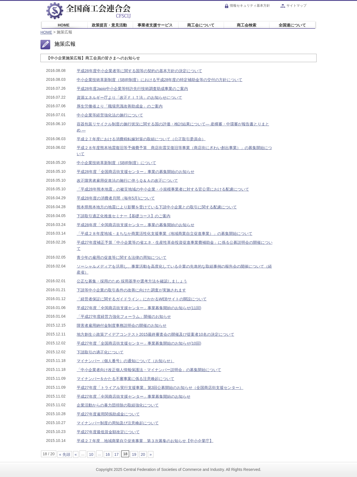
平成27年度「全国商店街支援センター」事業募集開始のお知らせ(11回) (139, 307)
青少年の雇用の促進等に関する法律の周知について (122, 257)
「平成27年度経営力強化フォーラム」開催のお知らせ (124, 316)
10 (91, 454)
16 (107, 454)
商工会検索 (246, 25)
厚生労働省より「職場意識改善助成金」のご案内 (120, 106)
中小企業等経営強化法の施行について (110, 115)
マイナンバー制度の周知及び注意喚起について (118, 423)
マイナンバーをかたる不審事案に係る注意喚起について (125, 378)
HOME (63, 25)
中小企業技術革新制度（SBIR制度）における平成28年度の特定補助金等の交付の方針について (159, 79)
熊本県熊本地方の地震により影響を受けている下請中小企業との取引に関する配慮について (157, 207)
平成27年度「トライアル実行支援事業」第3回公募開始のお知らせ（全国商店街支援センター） (160, 387)
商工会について (200, 25)
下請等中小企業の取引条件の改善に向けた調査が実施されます (131, 290)
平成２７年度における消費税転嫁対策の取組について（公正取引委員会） (141, 139)
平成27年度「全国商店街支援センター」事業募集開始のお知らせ (133, 396)
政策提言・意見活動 (109, 25)
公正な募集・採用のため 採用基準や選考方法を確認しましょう (132, 281)
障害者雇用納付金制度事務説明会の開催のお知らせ (122, 325)
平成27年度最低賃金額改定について (108, 432)
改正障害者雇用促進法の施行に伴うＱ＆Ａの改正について (127, 180)
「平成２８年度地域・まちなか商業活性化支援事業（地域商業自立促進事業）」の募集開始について (164, 233)
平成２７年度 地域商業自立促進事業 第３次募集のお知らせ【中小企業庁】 (145, 440)
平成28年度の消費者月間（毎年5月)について (116, 198)
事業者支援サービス (155, 25)
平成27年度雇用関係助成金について (108, 414)
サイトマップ (293, 6)
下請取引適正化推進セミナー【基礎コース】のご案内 (123, 216)
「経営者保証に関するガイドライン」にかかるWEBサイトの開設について (142, 299)
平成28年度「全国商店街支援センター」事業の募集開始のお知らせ (135, 171)
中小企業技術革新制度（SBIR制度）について (116, 162)
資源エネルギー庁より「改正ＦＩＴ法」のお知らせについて (129, 97)
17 (116, 454)
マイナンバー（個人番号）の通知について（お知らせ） (125, 361)
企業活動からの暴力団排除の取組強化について (118, 405)
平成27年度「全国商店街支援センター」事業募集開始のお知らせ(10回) (139, 343)
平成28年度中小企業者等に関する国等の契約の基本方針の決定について (139, 71)
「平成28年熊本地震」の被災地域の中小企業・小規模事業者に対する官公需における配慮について (163, 189)
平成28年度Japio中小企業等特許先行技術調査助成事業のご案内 (132, 88)
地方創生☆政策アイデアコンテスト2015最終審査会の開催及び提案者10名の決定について (155, 334)
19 (134, 454)
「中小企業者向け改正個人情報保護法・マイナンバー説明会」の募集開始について (149, 370)
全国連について (292, 25)
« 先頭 (64, 454)
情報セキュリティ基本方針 (247, 6)
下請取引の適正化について (100, 352)
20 (143, 454)
